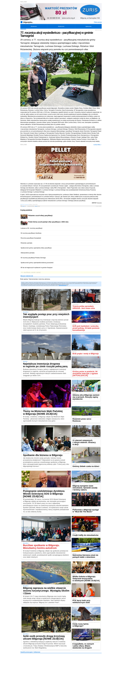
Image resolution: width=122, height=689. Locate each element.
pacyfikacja (27, 272)
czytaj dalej (97, 144)
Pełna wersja (98, 22)
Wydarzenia (61, 26)
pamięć (38, 272)
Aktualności (34, 26)
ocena (37, 206)
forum (24, 206)
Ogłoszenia (88, 26)
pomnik (33, 272)
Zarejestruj (64, 285)
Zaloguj (60, 285)
